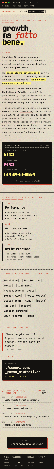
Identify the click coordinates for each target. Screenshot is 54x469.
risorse (17, 6)
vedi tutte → (46, 392)
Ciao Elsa (26, 111)
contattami (30, 6)
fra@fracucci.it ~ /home (27, 2)
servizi (6, 6)
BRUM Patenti (24, 125)
